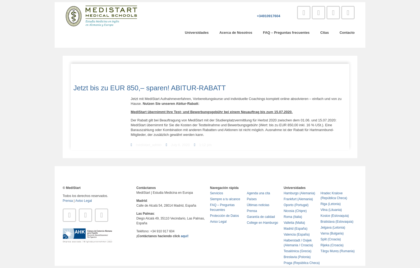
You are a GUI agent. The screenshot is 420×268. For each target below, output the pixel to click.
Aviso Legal (83, 201)
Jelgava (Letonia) (333, 227)
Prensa (68, 201)
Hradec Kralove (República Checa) (334, 195)
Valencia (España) (297, 234)
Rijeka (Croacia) (332, 245)
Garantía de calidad (261, 217)
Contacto (347, 33)
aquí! (185, 236)
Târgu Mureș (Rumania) (338, 251)
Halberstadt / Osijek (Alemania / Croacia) (298, 243)
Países (252, 199)
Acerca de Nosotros (235, 33)
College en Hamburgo (262, 223)
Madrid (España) (296, 228)
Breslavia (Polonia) (297, 257)
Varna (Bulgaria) (332, 233)
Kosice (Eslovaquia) (335, 216)
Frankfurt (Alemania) (298, 199)
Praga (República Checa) (302, 263)
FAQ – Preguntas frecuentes (286, 33)
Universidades (197, 33)
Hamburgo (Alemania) (299, 193)
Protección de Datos (224, 216)
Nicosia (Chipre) (295, 211)
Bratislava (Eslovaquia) (337, 222)
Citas (324, 33)
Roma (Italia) (293, 217)
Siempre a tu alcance (225, 199)
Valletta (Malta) (294, 223)
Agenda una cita (258, 193)
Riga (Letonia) (331, 204)
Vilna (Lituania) (331, 210)
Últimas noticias (258, 205)
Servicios (216, 193)
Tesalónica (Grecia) (297, 251)
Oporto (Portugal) (296, 205)
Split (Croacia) (331, 239)
